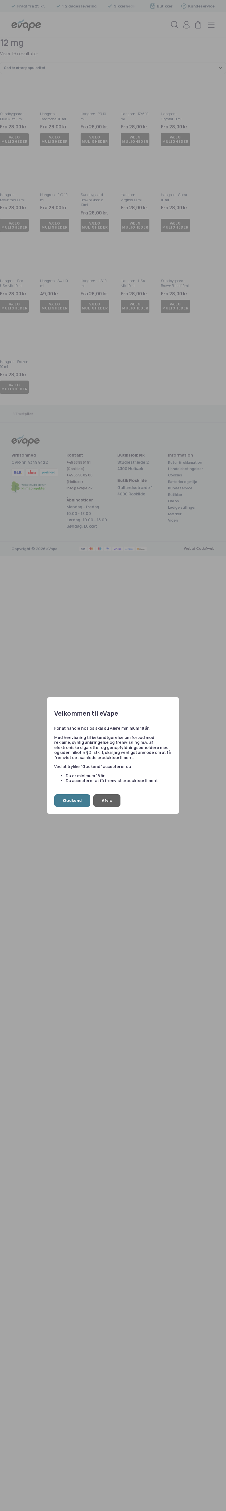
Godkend (72, 800)
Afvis (107, 800)
